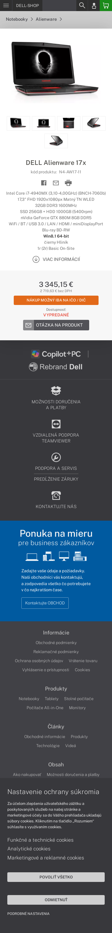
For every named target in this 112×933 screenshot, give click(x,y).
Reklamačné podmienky (56, 651)
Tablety (51, 698)
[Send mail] (56, 183)
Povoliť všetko (56, 877)
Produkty (56, 688)
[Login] (94, 5)
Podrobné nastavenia (28, 914)
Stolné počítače (79, 698)
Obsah (56, 764)
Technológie (48, 745)
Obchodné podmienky (56, 642)
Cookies (82, 669)
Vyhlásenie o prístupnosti (45, 669)
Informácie (56, 632)
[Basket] (106, 5)
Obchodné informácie (44, 736)
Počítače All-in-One (45, 707)
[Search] (82, 5)
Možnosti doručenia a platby (73, 774)
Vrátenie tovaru (83, 660)
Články (56, 726)
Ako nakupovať (27, 774)
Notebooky (19, 19)
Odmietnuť (56, 899)
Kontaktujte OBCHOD (45, 603)
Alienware (49, 19)
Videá (70, 745)
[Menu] (6, 5)
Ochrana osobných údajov (39, 660)
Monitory (77, 707)
